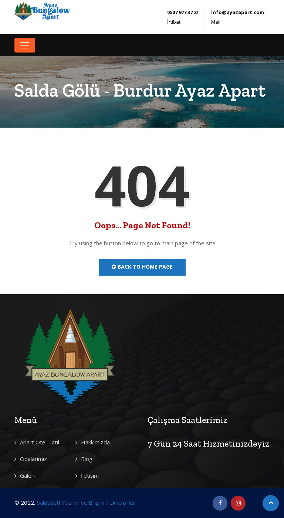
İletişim (90, 475)
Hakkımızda (95, 442)
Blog (86, 458)
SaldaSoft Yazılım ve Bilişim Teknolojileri (86, 502)
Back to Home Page (142, 266)
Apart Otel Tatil (39, 442)
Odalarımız (33, 458)
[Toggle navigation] (24, 45)
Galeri (27, 475)
